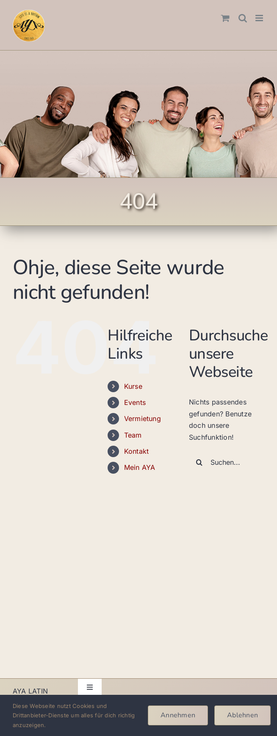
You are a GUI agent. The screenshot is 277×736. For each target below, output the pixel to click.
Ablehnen (242, 715)
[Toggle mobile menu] (259, 18)
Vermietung (142, 418)
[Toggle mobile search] (242, 18)
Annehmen (178, 715)
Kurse (133, 386)
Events (135, 402)
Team (133, 435)
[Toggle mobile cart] (225, 18)
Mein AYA (139, 467)
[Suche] (199, 462)
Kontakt (136, 451)
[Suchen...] (226, 462)
